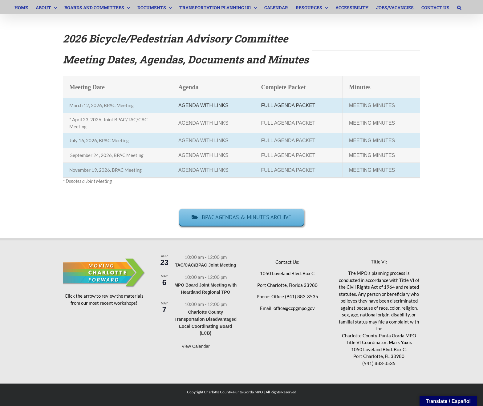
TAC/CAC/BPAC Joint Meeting (205, 265)
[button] (459, 7)
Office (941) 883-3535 (294, 296)
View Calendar (196, 346)
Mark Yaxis (400, 342)
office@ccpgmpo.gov (294, 308)
